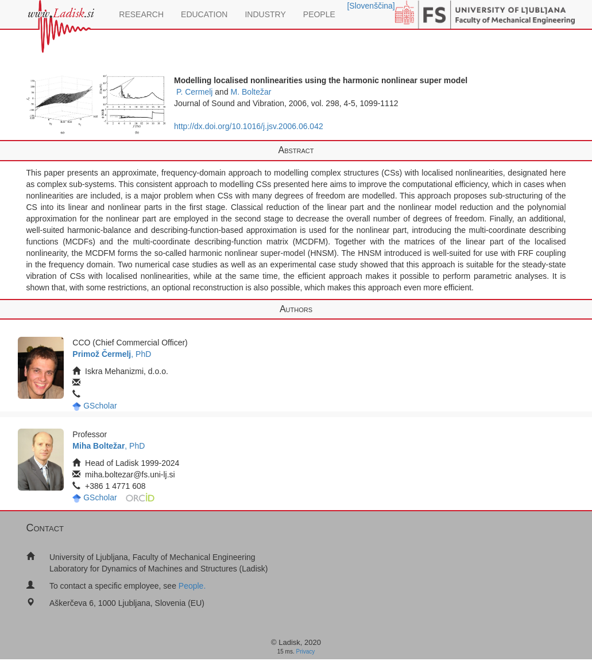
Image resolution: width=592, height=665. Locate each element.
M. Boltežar (251, 91)
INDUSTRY (265, 14)
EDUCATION (204, 14)
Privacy (305, 651)
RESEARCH (141, 14)
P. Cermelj (194, 91)
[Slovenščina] (370, 5)
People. (192, 585)
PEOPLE (319, 14)
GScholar (100, 405)
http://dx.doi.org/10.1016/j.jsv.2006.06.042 (248, 126)
